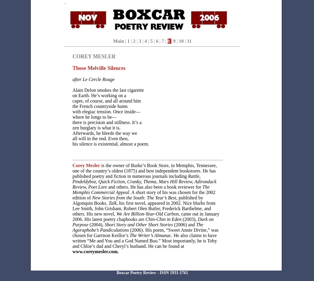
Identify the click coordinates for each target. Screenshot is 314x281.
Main (118, 41)
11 (189, 41)
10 (182, 41)
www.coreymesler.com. (95, 251)
